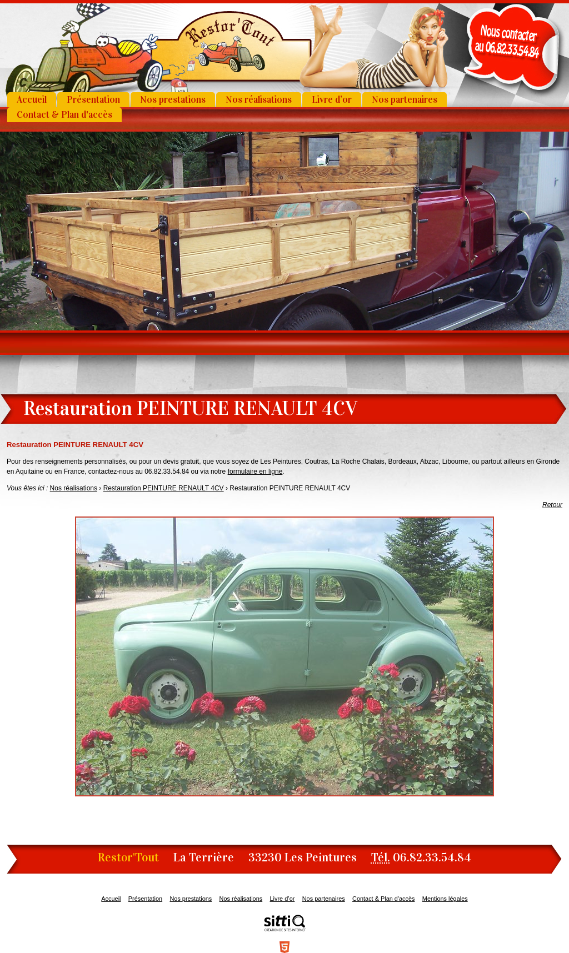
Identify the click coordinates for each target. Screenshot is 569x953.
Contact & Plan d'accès (64, 115)
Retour (552, 505)
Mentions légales (445, 898)
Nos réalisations (259, 100)
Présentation (93, 100)
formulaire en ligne (255, 471)
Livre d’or (332, 100)
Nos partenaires (404, 100)
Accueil (32, 100)
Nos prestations (173, 100)
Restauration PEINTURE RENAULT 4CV (163, 488)
